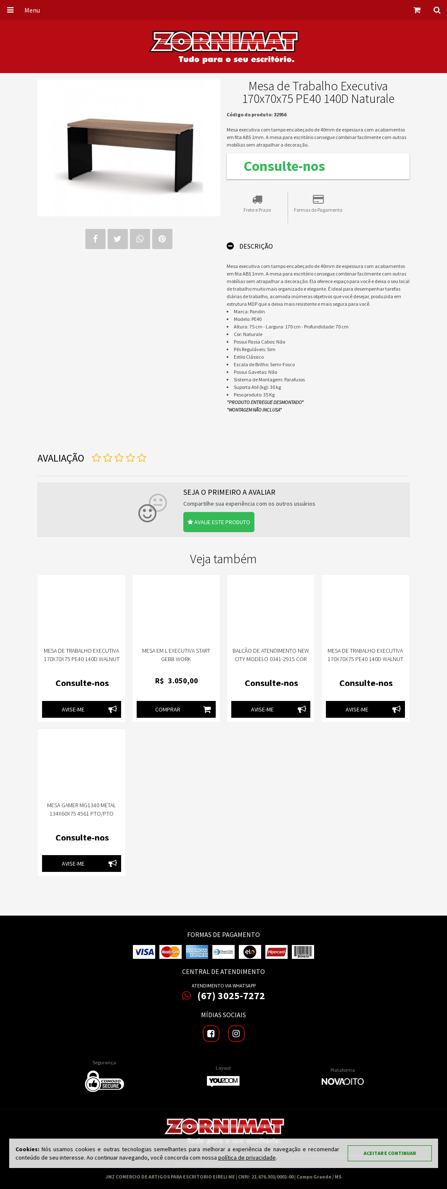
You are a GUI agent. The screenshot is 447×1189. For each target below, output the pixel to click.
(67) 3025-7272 (223, 996)
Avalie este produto (219, 522)
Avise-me (91, 709)
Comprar (185, 709)
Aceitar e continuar (390, 1153)
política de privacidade (246, 1157)
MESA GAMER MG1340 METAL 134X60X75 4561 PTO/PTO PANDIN (81, 813)
